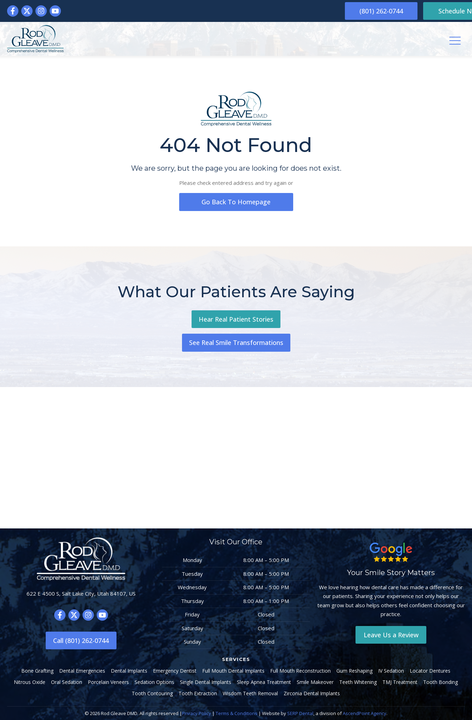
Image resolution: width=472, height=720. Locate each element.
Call (81, 640)
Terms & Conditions (236, 713)
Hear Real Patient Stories (236, 319)
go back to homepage (236, 202)
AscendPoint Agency (364, 713)
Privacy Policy (196, 713)
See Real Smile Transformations (236, 343)
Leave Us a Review (391, 635)
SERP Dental (300, 713)
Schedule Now (429, 11)
